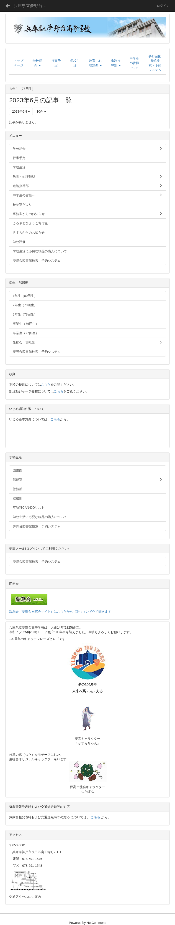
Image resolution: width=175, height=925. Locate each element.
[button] (37, 63)
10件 (41, 111)
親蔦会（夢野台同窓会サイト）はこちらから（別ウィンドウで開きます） (61, 611)
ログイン (163, 6)
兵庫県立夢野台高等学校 (33, 5)
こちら (46, 384)
